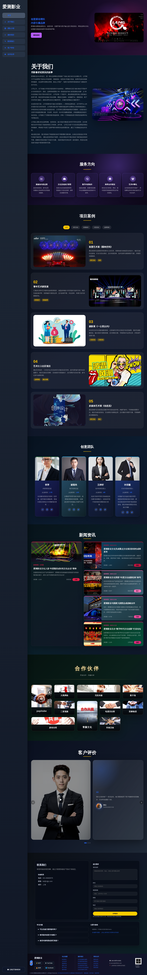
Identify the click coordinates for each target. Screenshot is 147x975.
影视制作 (86, 227)
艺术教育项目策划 (82, 961)
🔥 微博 (38, 968)
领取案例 (36, 35)
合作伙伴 (64, 961)
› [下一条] (141, 802)
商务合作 (96, 959)
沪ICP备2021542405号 (63, 973)
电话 (94, 905)
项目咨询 (96, 961)
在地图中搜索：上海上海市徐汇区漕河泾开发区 (105, 932)
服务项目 (64, 969)
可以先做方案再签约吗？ (48, 929)
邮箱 (94, 897)
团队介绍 (64, 965)
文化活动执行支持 (82, 969)
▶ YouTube (48, 963)
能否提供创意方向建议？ (48, 935)
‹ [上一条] (32, 802)
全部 (66, 227)
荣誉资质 (96, 967)
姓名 (94, 883)
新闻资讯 (64, 963)
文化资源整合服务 (82, 959)
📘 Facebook (49, 968)
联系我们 (64, 959)
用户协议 (91, 973)
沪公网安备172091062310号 (76, 973)
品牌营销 (106, 227)
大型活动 (96, 227)
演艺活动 (75, 227)
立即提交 (115, 913)
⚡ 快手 (38, 963)
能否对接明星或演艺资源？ (49, 940)
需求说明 (95, 867)
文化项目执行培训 (82, 965)
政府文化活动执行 (82, 963)
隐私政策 (86, 973)
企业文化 (96, 963)
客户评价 (64, 967)
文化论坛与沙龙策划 (83, 967)
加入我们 (96, 965)
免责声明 (97, 973)
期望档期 (95, 890)
